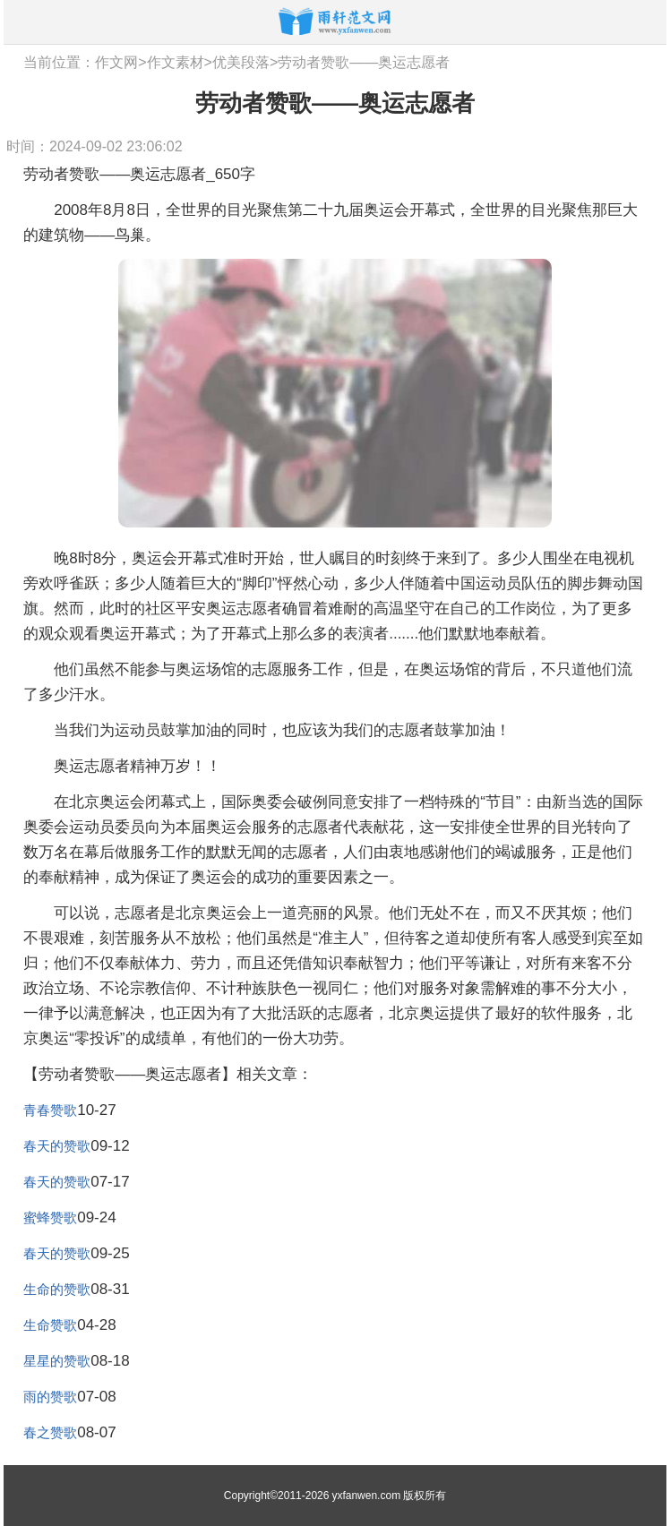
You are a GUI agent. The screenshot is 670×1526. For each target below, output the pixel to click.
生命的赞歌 (56, 1289)
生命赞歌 (50, 1325)
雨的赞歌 (50, 1396)
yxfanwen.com (365, 1495)
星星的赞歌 (56, 1360)
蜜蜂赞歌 (50, 1217)
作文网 (116, 62)
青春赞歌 (50, 1110)
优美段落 (241, 62)
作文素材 (175, 62)
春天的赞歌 (56, 1145)
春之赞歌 (50, 1432)
